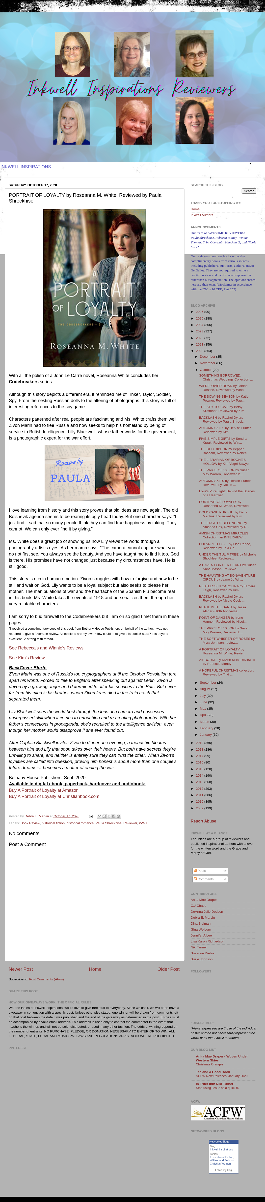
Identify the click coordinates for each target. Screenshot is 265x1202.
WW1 (143, 823)
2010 (200, 801)
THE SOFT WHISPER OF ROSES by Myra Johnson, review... (227, 641)
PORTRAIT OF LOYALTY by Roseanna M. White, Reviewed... (225, 504)
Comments (204, 879)
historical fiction (53, 823)
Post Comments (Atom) (46, 979)
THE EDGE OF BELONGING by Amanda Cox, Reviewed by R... (224, 525)
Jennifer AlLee (201, 935)
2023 (200, 331)
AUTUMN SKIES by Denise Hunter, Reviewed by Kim (225, 430)
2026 (200, 312)
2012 (200, 789)
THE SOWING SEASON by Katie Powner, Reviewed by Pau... (224, 398)
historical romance (80, 823)
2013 (200, 782)
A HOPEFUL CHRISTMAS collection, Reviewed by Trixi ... (226, 672)
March (205, 722)
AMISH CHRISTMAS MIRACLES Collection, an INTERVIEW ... (223, 535)
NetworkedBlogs (219, 1141)
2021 (200, 344)
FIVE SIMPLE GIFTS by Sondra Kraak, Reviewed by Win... (223, 440)
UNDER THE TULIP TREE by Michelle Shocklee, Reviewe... (227, 556)
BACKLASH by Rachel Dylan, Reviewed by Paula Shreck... (222, 419)
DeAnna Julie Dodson (207, 911)
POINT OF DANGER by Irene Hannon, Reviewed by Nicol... (223, 619)
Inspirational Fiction (222, 1157)
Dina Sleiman (201, 923)
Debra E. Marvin (203, 917)
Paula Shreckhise (109, 823)
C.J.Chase (198, 906)
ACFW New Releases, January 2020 (222, 1076)
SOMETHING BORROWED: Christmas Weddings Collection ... (226, 377)
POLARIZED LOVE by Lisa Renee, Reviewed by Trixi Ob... (225, 546)
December (208, 356)
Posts (200, 871)
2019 (200, 743)
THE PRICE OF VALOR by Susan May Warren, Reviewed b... (224, 472)
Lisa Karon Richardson (208, 941)
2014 (200, 775)
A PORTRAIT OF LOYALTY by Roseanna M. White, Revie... (222, 651)
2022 (200, 338)
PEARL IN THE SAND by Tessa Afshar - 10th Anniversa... (222, 609)
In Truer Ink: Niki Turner (214, 1084)
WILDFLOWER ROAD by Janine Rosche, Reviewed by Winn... (223, 388)
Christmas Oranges (209, 1064)
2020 (200, 351)
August (205, 689)
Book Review (30, 823)
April (204, 715)
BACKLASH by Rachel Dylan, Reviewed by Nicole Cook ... (222, 598)
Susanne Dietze (202, 953)
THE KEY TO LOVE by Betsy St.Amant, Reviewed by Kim (221, 409)
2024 (200, 325)
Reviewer (130, 823)
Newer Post (21, 969)
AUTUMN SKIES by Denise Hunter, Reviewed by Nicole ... (225, 483)
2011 (200, 795)
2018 (200, 749)
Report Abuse (203, 821)
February (207, 728)
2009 (200, 808)
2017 (200, 756)
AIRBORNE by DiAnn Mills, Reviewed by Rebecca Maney (227, 662)
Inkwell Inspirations (221, 1149)
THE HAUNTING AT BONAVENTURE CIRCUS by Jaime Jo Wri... (227, 577)
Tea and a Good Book (213, 1072)
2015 (200, 769)
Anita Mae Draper (204, 900)
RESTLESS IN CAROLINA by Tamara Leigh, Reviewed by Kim (227, 588)
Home (95, 969)
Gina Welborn (201, 929)
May (203, 708)
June (204, 702)
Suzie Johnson (202, 959)
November (208, 363)
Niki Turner (199, 947)
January (206, 734)
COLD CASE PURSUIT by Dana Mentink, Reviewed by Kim (223, 514)
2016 (200, 762)
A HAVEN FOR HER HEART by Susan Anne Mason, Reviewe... (227, 567)
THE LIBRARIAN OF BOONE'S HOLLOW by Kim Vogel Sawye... (225, 462)
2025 (200, 318)
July (203, 696)
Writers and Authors (222, 1160)
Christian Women (220, 1163)
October (206, 370)
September (208, 682)
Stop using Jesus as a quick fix (217, 1088)
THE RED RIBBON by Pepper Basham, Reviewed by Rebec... (224, 451)
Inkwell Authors (202, 215)
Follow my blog (223, 1170)
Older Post (169, 969)
